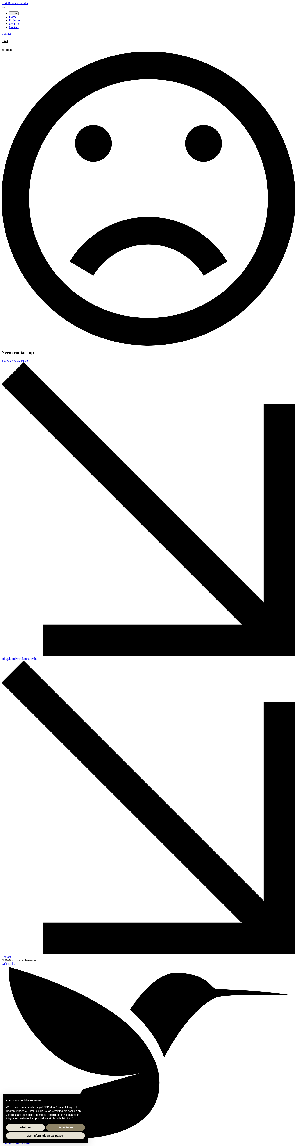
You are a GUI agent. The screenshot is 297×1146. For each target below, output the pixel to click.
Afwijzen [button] (25, 1127)
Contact (14, 27)
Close (14, 13)
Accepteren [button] (65, 1127)
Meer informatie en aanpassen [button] (46, 1135)
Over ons (14, 23)
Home (12, 17)
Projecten (14, 20)
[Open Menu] (3, 7)
